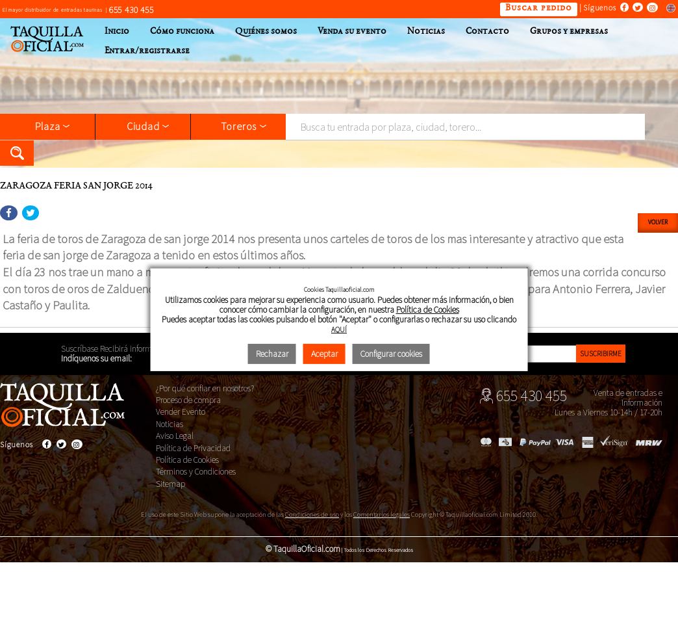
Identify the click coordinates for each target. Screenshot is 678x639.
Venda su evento (352, 31)
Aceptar (324, 353)
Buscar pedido (538, 8)
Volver (658, 222)
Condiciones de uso (312, 514)
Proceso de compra (188, 400)
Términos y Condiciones (196, 471)
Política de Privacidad (193, 448)
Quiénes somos (266, 31)
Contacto (487, 31)
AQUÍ (339, 329)
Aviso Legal (175, 435)
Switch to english (667, 7)
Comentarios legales (381, 514)
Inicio (117, 31)
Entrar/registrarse (147, 51)
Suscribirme (601, 353)
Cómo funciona (182, 31)
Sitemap (170, 483)
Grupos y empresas (569, 31)
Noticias (426, 31)
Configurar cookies (391, 353)
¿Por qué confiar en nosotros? (205, 388)
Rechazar (272, 353)
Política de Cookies (187, 459)
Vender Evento (180, 411)
